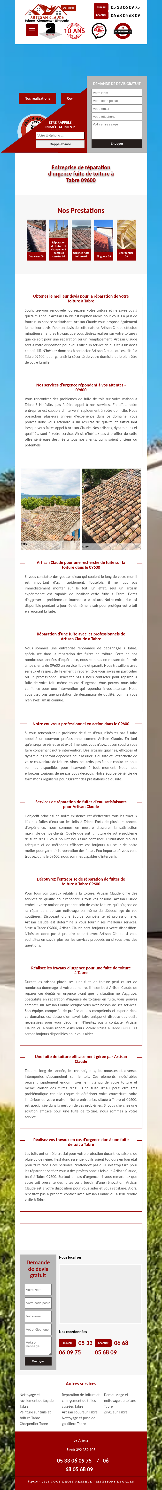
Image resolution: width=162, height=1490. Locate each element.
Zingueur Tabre (116, 1412)
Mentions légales (115, 1481)
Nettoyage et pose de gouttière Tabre (78, 1421)
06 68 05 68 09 (125, 15)
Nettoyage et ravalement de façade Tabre (37, 1400)
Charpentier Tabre (34, 1423)
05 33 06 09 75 (125, 7)
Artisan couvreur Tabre (80, 1412)
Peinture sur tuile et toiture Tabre (35, 1415)
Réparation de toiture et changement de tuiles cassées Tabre (81, 1400)
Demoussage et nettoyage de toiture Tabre (120, 1400)
